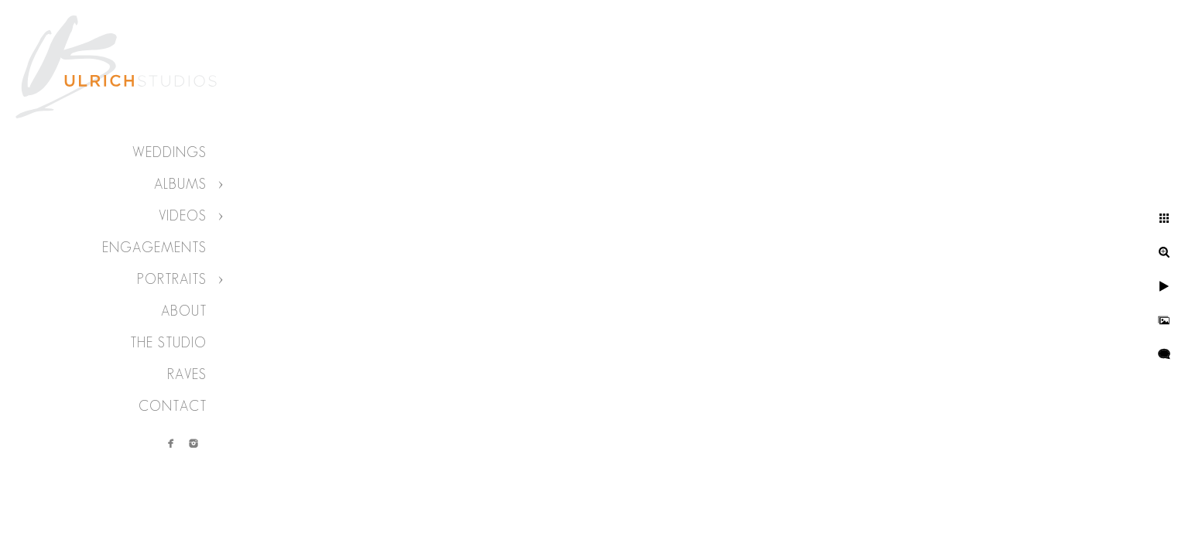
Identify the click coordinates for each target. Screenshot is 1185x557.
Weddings (169, 152)
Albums (180, 184)
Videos (183, 216)
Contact (173, 406)
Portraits (172, 279)
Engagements (154, 247)
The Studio (168, 342)
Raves (187, 374)
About (184, 311)
